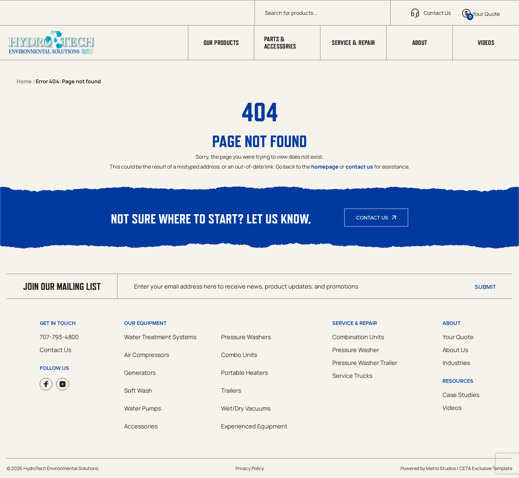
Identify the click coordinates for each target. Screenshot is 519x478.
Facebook (46, 384)
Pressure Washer (355, 350)
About (419, 42)
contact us (359, 166)
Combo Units (239, 355)
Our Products (221, 42)
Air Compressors (146, 355)
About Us (455, 350)
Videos (486, 42)
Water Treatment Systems (160, 337)
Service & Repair (353, 42)
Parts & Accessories (280, 42)
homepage (325, 166)
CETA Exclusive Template (485, 468)
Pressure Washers (246, 337)
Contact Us (372, 217)
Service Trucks (352, 375)
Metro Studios (441, 468)
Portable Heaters (244, 373)
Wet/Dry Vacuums (245, 408)
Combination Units (358, 337)
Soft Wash (138, 390)
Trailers (231, 390)
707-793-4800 (59, 337)
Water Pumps (142, 408)
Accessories (141, 426)
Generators (140, 373)
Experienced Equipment (254, 426)
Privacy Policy (249, 468)
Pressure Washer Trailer (364, 363)
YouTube (63, 384)
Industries (456, 363)
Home (24, 81)
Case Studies (461, 395)
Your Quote (458, 337)
